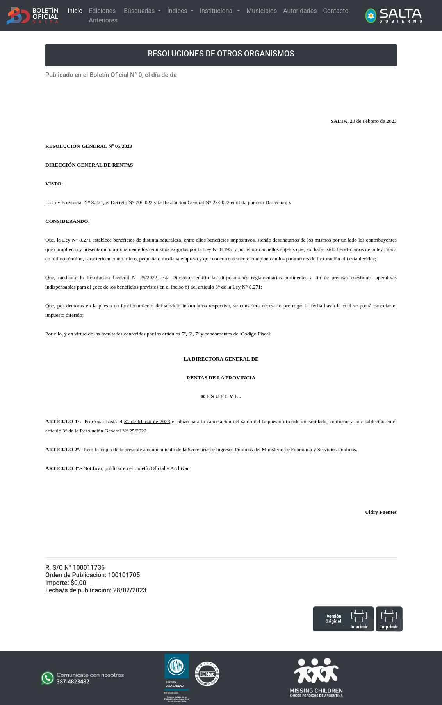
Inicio (75, 10)
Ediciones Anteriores (103, 15)
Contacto (335, 10)
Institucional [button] (217, 10)
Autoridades (300, 10)
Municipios (261, 10)
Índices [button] (178, 10)
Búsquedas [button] (140, 10)
